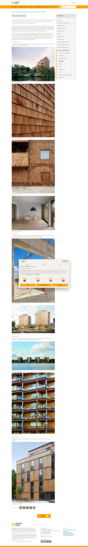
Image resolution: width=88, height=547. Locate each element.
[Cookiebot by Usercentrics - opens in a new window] (63, 261)
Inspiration (31, 6)
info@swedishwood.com (45, 533)
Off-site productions (63, 58)
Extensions (61, 77)
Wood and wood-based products (63, 22)
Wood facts (14, 6)
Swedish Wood (16, 3)
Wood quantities (60, 39)
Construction (25, 11)
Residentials (61, 61)
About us (53, 6)
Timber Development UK (68, 532)
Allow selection (44, 285)
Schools (60, 63)
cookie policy (38, 274)
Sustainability (38, 6)
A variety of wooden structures (63, 44)
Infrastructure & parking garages (65, 74)
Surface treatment (60, 31)
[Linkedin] (42, 541)
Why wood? (59, 20)
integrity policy (29, 274)
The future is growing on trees (63, 42)
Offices (60, 66)
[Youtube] (45, 541)
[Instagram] (50, 541)
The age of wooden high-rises (35, 11)
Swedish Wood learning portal (69, 533)
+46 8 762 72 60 (47, 531)
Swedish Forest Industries (68, 535)
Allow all (60, 285)
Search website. (60, 7)
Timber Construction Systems (64, 52)
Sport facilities (61, 69)
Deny (28, 285)
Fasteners (59, 33)
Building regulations (61, 36)
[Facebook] (47, 541)
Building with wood (23, 6)
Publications (46, 6)
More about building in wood (62, 47)
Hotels (60, 72)
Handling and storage (61, 28)
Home (13, 11)
